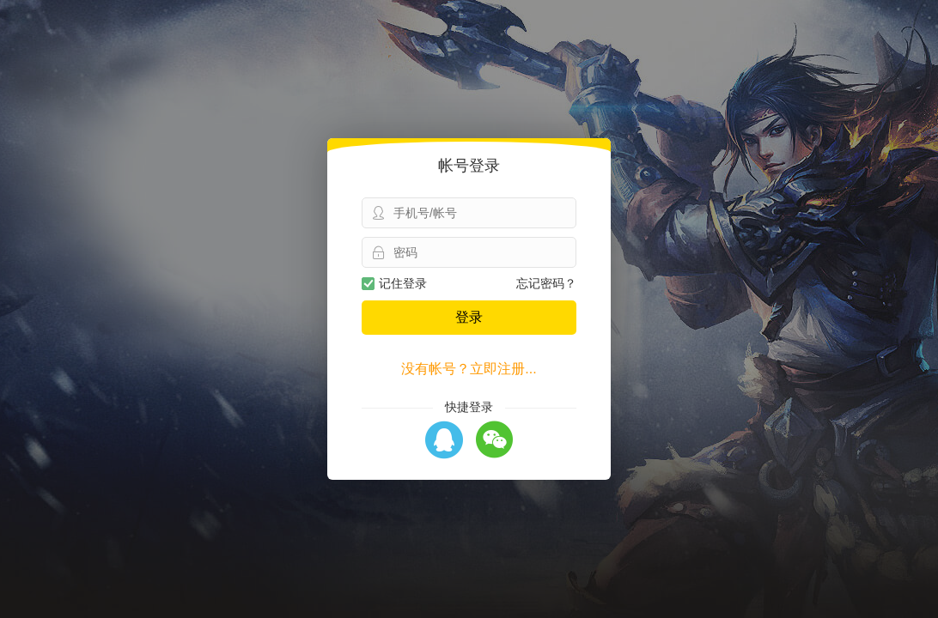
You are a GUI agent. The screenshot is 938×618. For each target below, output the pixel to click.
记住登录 (394, 283)
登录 (469, 317)
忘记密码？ (546, 283)
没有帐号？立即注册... (468, 368)
